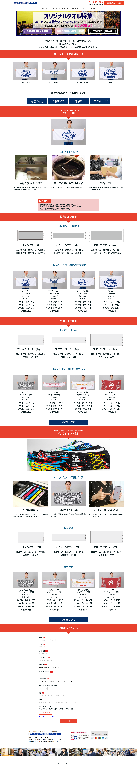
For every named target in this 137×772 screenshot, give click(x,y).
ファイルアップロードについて (47, 716)
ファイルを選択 (45, 712)
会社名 (40, 637)
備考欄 (40, 699)
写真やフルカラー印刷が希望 (100, 101)
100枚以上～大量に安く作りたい (37, 101)
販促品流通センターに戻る (114, 3)
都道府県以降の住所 (44, 671)
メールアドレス (43, 657)
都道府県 (41, 664)
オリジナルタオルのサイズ (58, 8)
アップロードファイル (45, 706)
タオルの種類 (42, 678)
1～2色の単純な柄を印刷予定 (58, 101)
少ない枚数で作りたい (79, 101)
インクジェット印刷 (88, 8)
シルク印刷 (74, 8)
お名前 (40, 644)
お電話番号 (42, 651)
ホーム (44, 8)
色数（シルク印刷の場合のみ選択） (48, 685)
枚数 (40, 693)
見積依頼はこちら (68, 422)
